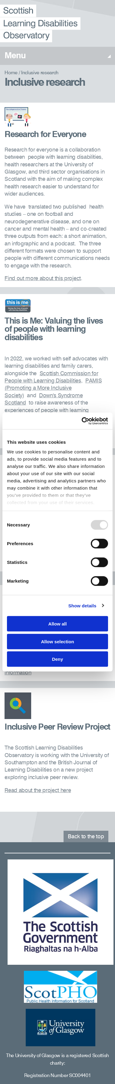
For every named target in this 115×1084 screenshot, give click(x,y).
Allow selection (57, 641)
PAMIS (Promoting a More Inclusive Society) (53, 388)
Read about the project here (38, 790)
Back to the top (86, 836)
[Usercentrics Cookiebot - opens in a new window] (82, 421)
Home (11, 73)
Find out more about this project (43, 278)
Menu (57, 56)
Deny (57, 659)
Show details (82, 605)
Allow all (57, 623)
